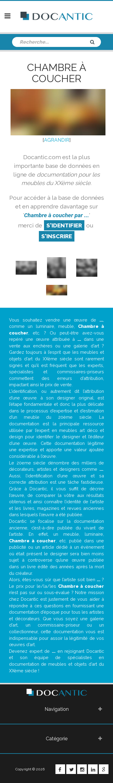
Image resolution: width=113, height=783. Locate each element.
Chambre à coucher (56, 73)
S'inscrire (56, 236)
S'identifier (64, 225)
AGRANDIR (56, 140)
